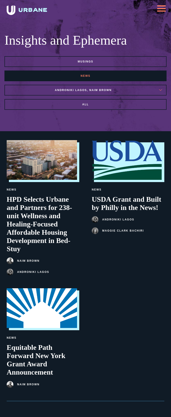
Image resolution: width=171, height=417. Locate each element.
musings (85, 61)
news (85, 75)
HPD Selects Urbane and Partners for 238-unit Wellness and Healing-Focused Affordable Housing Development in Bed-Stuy (39, 224)
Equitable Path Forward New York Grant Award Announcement (36, 359)
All (85, 104)
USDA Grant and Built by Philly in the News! (126, 203)
